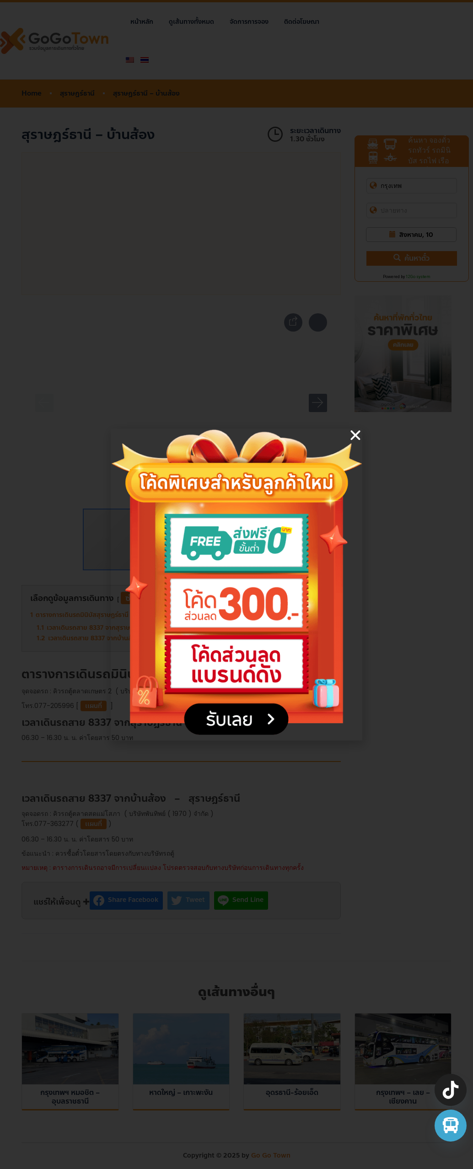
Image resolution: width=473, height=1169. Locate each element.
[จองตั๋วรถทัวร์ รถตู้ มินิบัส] (451, 1126)
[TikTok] (451, 1090)
